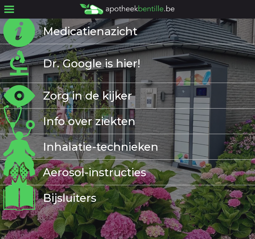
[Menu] (9, 9)
